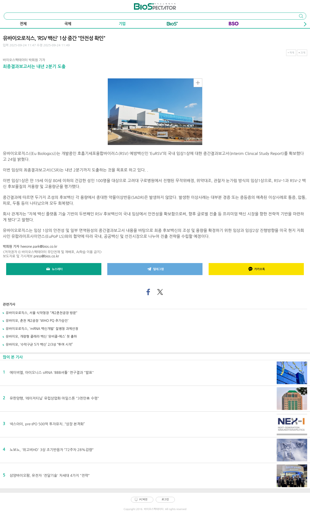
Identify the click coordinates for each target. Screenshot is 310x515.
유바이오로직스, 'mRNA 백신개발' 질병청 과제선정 (42, 328)
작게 (291, 52)
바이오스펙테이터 (146, 4)
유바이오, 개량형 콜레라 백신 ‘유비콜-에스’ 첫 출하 (41, 336)
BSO (234, 24)
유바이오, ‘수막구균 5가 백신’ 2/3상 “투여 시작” (39, 344)
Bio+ (172, 24)
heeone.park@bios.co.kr (39, 246)
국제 (68, 24)
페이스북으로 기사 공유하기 (148, 292)
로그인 (165, 499)
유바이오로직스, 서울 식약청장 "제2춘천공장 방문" (42, 313)
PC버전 (143, 499)
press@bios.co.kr (46, 256)
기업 (122, 24)
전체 (23, 24)
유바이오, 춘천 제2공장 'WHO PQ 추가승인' (37, 320)
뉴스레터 (54, 269)
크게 (302, 52)
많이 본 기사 (13, 357)
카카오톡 (256, 269)
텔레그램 (155, 269)
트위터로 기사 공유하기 (160, 292)
